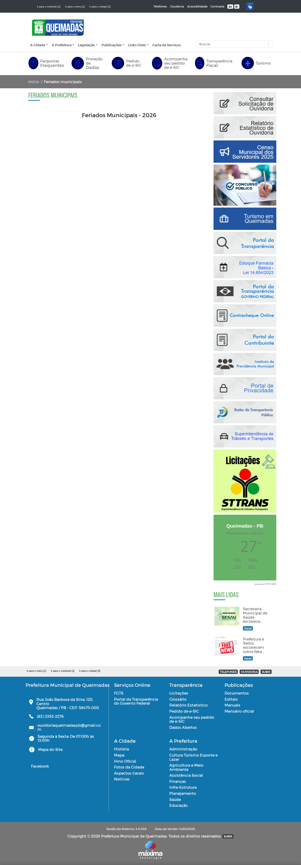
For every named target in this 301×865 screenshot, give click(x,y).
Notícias (122, 779)
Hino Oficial (125, 761)
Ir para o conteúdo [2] (62, 670)
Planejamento (182, 793)
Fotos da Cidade (129, 767)
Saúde (175, 799)
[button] (269, 44)
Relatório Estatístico (188, 705)
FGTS (118, 693)
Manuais (232, 705)
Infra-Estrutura (183, 787)
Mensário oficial (239, 711)
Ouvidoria (177, 6)
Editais (231, 699)
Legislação (86, 45)
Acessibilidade (197, 6)
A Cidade (37, 45)
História (121, 749)
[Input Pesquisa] (233, 44)
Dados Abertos (183, 727)
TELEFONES (228, 671)
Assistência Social (186, 775)
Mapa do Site (50, 749)
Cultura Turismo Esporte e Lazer (193, 757)
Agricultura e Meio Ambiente (186, 767)
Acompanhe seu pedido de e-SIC (191, 719)
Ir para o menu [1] (36, 670)
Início (33, 81)
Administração (183, 749)
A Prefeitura (61, 45)
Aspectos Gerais (129, 773)
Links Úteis (137, 45)
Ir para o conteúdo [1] (48, 6)
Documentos (237, 693)
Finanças (177, 781)
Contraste (217, 6)
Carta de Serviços (166, 45)
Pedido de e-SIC (184, 711)
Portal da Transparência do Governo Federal (136, 701)
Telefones (160, 6)
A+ (230, 6)
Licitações (178, 693)
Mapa (119, 755)
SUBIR (266, 671)
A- (236, 6)
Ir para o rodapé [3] (99, 6)
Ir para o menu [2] (75, 6)
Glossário (177, 699)
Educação (178, 805)
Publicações (112, 45)
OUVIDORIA (249, 671)
